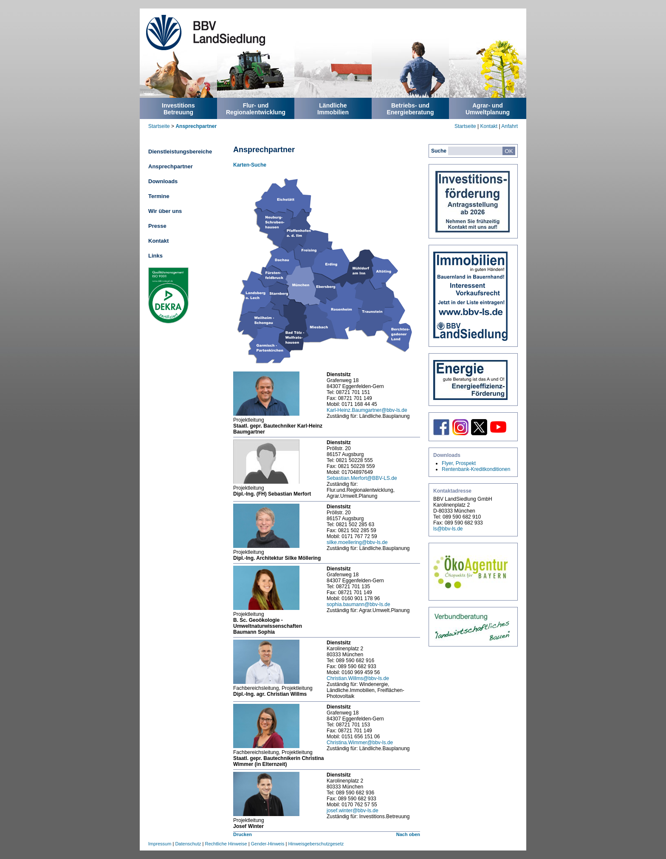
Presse (157, 226)
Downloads (163, 181)
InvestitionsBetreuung (178, 109)
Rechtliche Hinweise (226, 843)
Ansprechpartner (196, 126)
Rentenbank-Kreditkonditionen (476, 469)
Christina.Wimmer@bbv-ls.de (360, 743)
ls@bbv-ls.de (448, 529)
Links (155, 255)
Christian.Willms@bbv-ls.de (358, 678)
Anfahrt (509, 126)
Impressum (159, 843)
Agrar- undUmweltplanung (488, 109)
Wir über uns (165, 211)
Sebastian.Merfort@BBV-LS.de (362, 478)
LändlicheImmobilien (333, 109)
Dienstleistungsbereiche (180, 151)
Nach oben (408, 834)
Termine (158, 196)
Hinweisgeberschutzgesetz (316, 843)
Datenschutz (188, 843)
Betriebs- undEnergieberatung (410, 109)
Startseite (159, 126)
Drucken (242, 834)
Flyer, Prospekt (459, 463)
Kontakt (488, 126)
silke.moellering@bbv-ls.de (357, 542)
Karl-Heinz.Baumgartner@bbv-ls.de (367, 410)
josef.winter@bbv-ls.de (352, 811)
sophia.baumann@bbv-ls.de (358, 604)
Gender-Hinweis (268, 843)
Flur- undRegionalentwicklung (255, 109)
